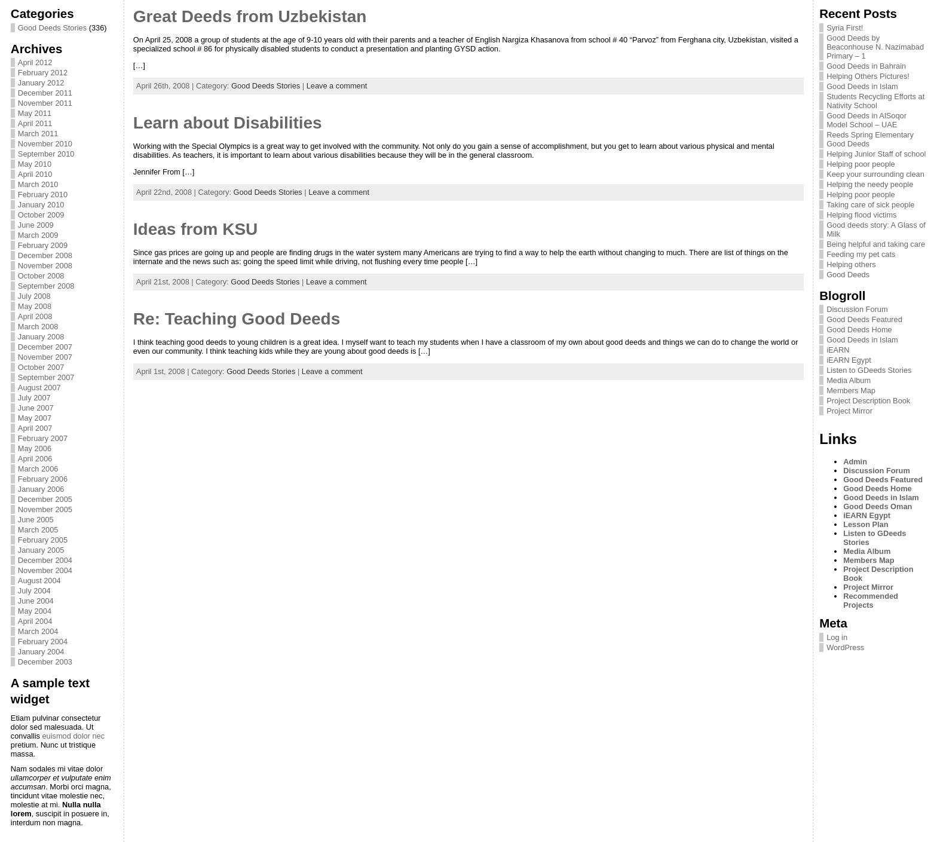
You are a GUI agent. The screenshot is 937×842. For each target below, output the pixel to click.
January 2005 (41, 550)
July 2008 (34, 296)
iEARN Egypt (848, 360)
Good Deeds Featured (864, 319)
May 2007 (34, 418)
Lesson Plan (865, 524)
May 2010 (34, 164)
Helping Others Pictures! (868, 76)
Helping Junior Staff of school (876, 153)
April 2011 (35, 123)
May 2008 (34, 306)
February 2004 (43, 641)
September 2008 (46, 285)
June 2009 (36, 225)
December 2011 (45, 92)
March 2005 (38, 529)
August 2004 (39, 580)
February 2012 (43, 72)
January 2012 (41, 82)
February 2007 (43, 438)
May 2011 (34, 113)
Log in (836, 637)
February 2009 (43, 245)
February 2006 (43, 478)
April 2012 (35, 62)
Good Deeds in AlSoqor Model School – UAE (866, 120)
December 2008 (45, 255)
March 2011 (38, 133)
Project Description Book (868, 400)
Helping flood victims (861, 214)
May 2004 (34, 611)
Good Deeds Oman (877, 506)
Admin (855, 461)
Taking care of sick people (870, 204)
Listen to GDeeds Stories (868, 370)
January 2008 (41, 336)
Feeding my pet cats (860, 254)
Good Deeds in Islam (862, 86)
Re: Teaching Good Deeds (236, 319)
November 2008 (45, 265)
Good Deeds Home (859, 329)
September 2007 (46, 377)
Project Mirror (849, 410)
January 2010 (41, 204)
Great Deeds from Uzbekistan (250, 16)
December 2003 (45, 661)
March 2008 (38, 326)
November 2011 (45, 103)
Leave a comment (337, 85)
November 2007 (45, 357)
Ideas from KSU (195, 229)
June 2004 (36, 600)
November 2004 (45, 570)
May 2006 (34, 448)
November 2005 (45, 509)
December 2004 (45, 560)
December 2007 (45, 346)
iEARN (837, 349)
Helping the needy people (869, 184)
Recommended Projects (870, 601)
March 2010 (38, 184)
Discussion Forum (856, 309)
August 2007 (39, 387)
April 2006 (35, 458)
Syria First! (844, 27)
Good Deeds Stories (52, 27)
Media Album (848, 380)
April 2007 (35, 428)
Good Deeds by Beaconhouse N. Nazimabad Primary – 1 (875, 46)
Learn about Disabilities (227, 123)
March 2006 (38, 468)
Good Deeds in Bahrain (866, 66)
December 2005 (45, 499)
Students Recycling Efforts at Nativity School (875, 101)
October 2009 (41, 214)
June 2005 (36, 519)
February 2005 (43, 539)
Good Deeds (847, 274)
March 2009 (38, 235)
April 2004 (35, 621)
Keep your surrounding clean (875, 174)
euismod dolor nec (73, 735)
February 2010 (43, 194)
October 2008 (41, 275)
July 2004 (34, 590)
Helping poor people (860, 164)
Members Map (850, 390)
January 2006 (41, 489)
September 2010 (46, 153)
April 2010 (35, 174)
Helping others (851, 264)
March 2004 (38, 631)
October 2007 (41, 367)
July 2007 (34, 397)
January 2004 (41, 651)
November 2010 (45, 143)
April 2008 (35, 316)
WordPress (845, 647)
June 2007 (36, 407)
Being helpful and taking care (875, 244)
